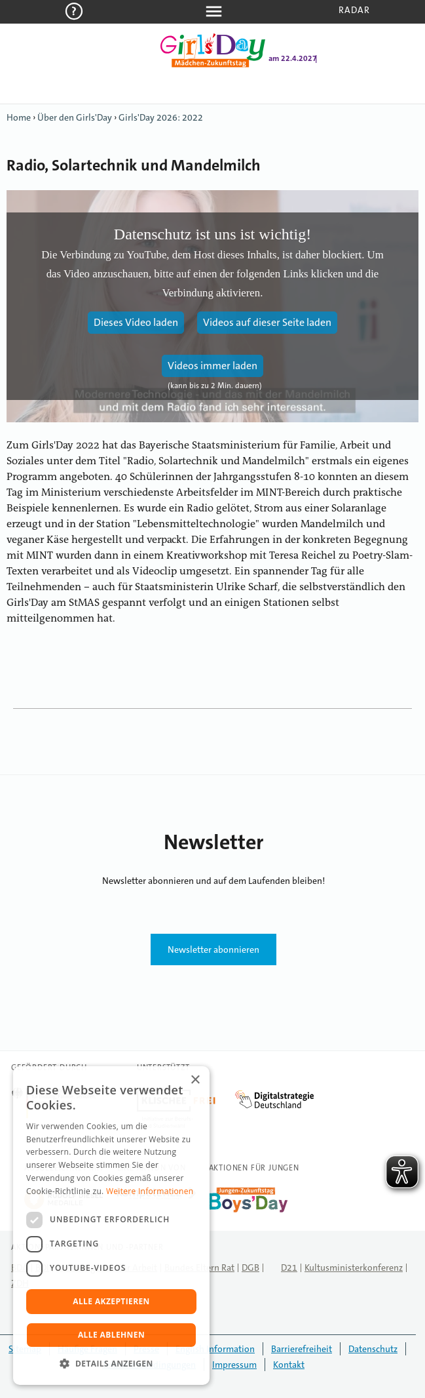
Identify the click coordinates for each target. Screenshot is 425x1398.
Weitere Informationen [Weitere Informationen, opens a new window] (150, 1191)
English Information (215, 1349)
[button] (111, 1364)
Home (19, 117)
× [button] (195, 1080)
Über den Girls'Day (74, 117)
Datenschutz (372, 1349)
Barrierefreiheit (301, 1349)
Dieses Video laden (136, 322)
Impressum (234, 1364)
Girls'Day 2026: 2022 (161, 117)
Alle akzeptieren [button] (111, 1301)
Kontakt (289, 1364)
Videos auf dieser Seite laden (267, 322)
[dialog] (111, 1225)
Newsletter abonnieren (213, 949)
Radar (355, 10)
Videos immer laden (212, 365)
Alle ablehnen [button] (111, 1334)
